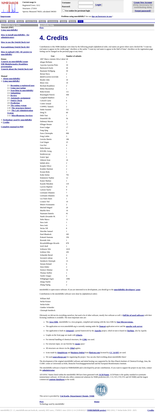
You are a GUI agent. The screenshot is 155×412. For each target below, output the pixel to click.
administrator (48, 370)
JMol (72, 348)
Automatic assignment (20, 98)
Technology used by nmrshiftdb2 (17, 120)
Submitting (15, 93)
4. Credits (54, 37)
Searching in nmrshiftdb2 (21, 90)
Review (72, 21)
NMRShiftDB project (96, 410)
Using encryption (18, 88)
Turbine (130, 330)
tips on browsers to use (102, 16)
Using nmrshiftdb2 (9, 30)
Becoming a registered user (22, 85)
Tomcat (102, 326)
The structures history (21, 108)
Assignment (52, 21)
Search (11, 21)
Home (3, 21)
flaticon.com (94, 352)
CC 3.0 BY (114, 352)
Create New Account (143, 2)
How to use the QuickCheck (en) (15, 42)
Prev (42, 27)
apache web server (134, 326)
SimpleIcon (62, 352)
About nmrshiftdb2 (11, 78)
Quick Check (31, 21)
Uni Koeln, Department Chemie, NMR (77, 396)
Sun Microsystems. (125, 322)
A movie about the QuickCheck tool (17, 69)
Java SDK (53, 322)
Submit (63, 21)
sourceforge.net (59, 357)
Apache (97, 330)
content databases (57, 379)
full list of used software (133, 315)
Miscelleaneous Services (22, 115)
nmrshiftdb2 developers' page (127, 289)
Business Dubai (77, 352)
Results (20, 21)
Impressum (5, 16)
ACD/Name (104, 374)
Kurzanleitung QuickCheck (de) (15, 47)
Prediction (15, 103)
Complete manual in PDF (12, 127)
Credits (6, 122)
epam (77, 344)
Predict (42, 21)
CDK (84, 339)
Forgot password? (143, 11)
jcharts (79, 335)
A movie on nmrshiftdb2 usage (14, 61)
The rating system (18, 105)
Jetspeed (70, 330)
